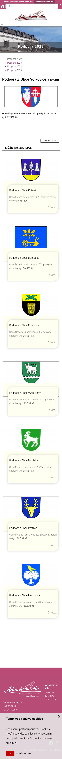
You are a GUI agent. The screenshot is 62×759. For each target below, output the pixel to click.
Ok (10, 753)
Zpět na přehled (50, 141)
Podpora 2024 (14, 66)
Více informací (23, 753)
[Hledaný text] (31, 6)
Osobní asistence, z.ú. (44, 2)
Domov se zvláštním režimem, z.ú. (18, 2)
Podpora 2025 (14, 70)
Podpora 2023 (14, 62)
